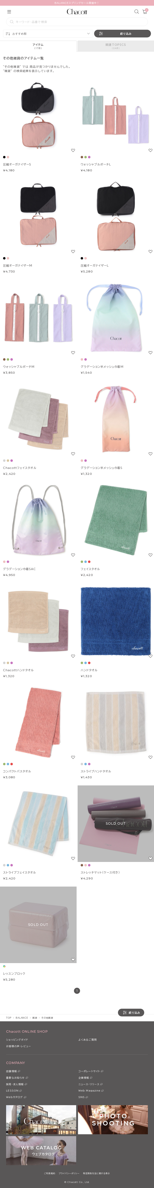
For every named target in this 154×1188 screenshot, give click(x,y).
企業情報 (83, 1077)
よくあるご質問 (87, 1039)
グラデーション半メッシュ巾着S (102, 467)
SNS (81, 1097)
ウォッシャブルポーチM (18, 366)
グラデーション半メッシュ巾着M (102, 366)
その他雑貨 (47, 1018)
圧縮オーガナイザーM (17, 265)
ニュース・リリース (89, 1084)
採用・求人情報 (15, 1084)
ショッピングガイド (17, 1039)
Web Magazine (89, 1090)
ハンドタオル (89, 670)
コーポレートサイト (89, 1071)
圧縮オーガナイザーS (17, 164)
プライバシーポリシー (69, 1173)
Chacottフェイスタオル (19, 467)
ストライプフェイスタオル (19, 872)
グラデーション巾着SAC (19, 569)
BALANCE (22, 1018)
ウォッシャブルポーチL (96, 164)
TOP (9, 1018)
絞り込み (115, 33)
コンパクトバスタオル (17, 771)
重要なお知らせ (15, 1077)
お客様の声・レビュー (18, 1046)
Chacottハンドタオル (18, 670)
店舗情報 (11, 1071)
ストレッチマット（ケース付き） (100, 872)
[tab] (38, 46)
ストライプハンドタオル (96, 771)
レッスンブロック (14, 973)
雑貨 (34, 1018)
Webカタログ (14, 1097)
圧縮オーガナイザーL (95, 265)
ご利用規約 (49, 1173)
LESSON (12, 1090)
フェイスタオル (90, 569)
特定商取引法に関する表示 (96, 1173)
